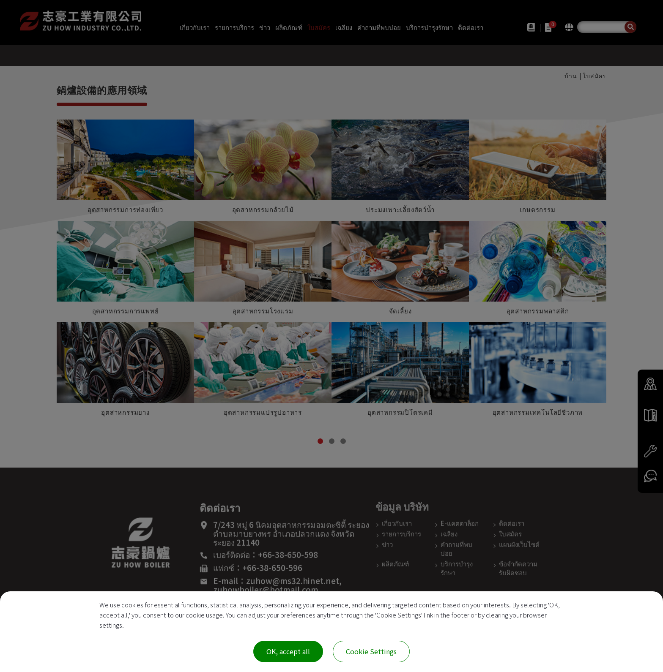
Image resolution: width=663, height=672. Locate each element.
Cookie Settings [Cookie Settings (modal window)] (371, 651)
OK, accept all (288, 651)
